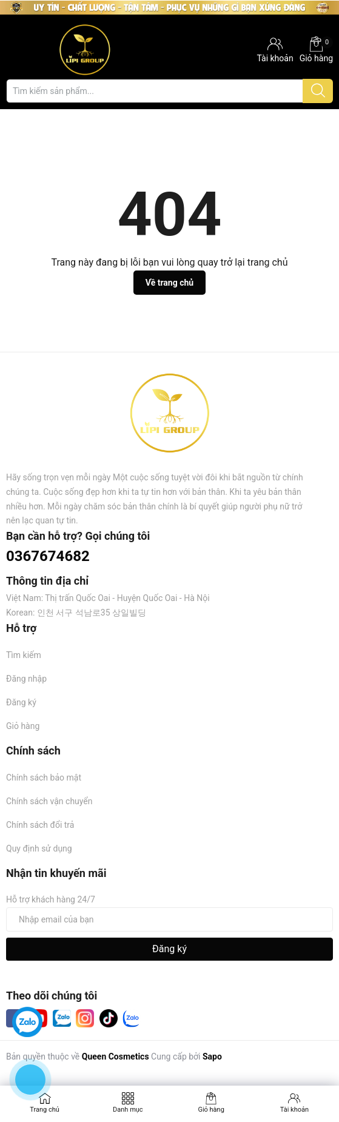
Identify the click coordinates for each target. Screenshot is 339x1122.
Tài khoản (294, 1110)
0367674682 (48, 556)
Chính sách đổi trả (40, 825)
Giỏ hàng (316, 49)
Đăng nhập (26, 679)
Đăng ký (21, 702)
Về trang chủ (169, 282)
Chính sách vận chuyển (49, 801)
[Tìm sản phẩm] (169, 91)
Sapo (212, 1056)
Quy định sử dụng (39, 848)
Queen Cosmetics (115, 1056)
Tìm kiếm (23, 655)
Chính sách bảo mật (43, 777)
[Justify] (318, 91)
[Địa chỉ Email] (169, 919)
